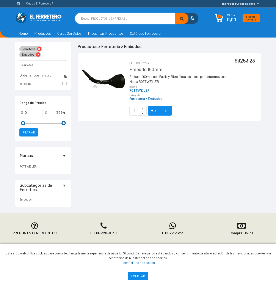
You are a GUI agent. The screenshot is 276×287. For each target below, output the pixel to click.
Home (23, 33)
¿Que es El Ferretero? (39, 3)
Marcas (26, 155)
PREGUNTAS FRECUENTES (35, 233)
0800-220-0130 (103, 233)
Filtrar (28, 132)
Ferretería (137, 98)
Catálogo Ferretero (145, 33)
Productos (42, 33)
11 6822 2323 (172, 233)
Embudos (25, 199)
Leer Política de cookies (138, 262)
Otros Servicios (69, 33)
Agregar (160, 111)
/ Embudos (154, 98)
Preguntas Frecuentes (106, 33)
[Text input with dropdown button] (125, 18)
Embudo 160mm (145, 69)
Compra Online (241, 233)
